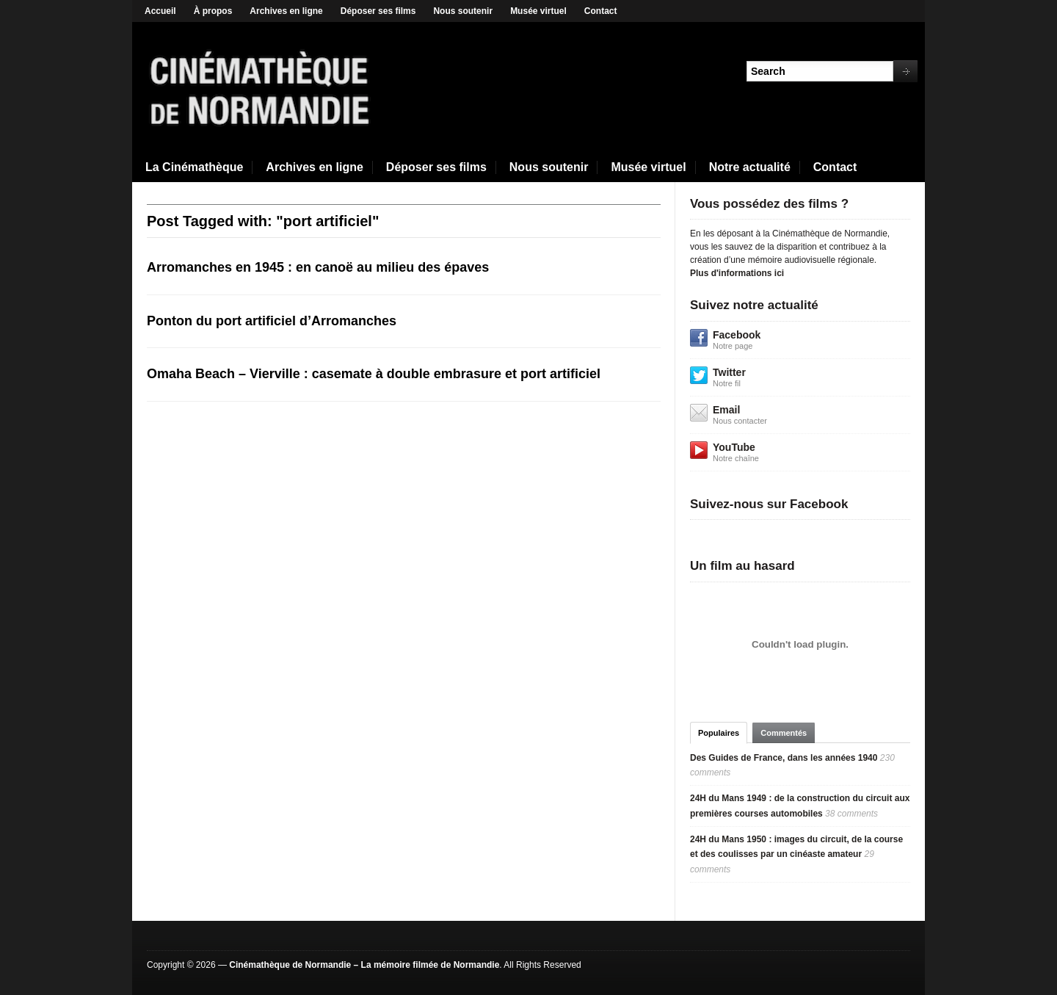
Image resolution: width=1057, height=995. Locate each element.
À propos (213, 11)
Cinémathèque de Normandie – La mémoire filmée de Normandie (364, 965)
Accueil (160, 11)
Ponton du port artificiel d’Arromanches (271, 321)
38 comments (851, 813)
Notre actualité (750, 167)
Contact (600, 11)
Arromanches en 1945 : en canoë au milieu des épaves (318, 267)
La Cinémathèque (194, 167)
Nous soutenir (463, 11)
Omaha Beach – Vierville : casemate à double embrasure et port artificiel (373, 373)
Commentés (783, 732)
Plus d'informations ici (737, 273)
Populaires (718, 732)
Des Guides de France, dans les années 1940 (783, 758)
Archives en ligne (286, 11)
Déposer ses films (378, 11)
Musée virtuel (538, 11)
